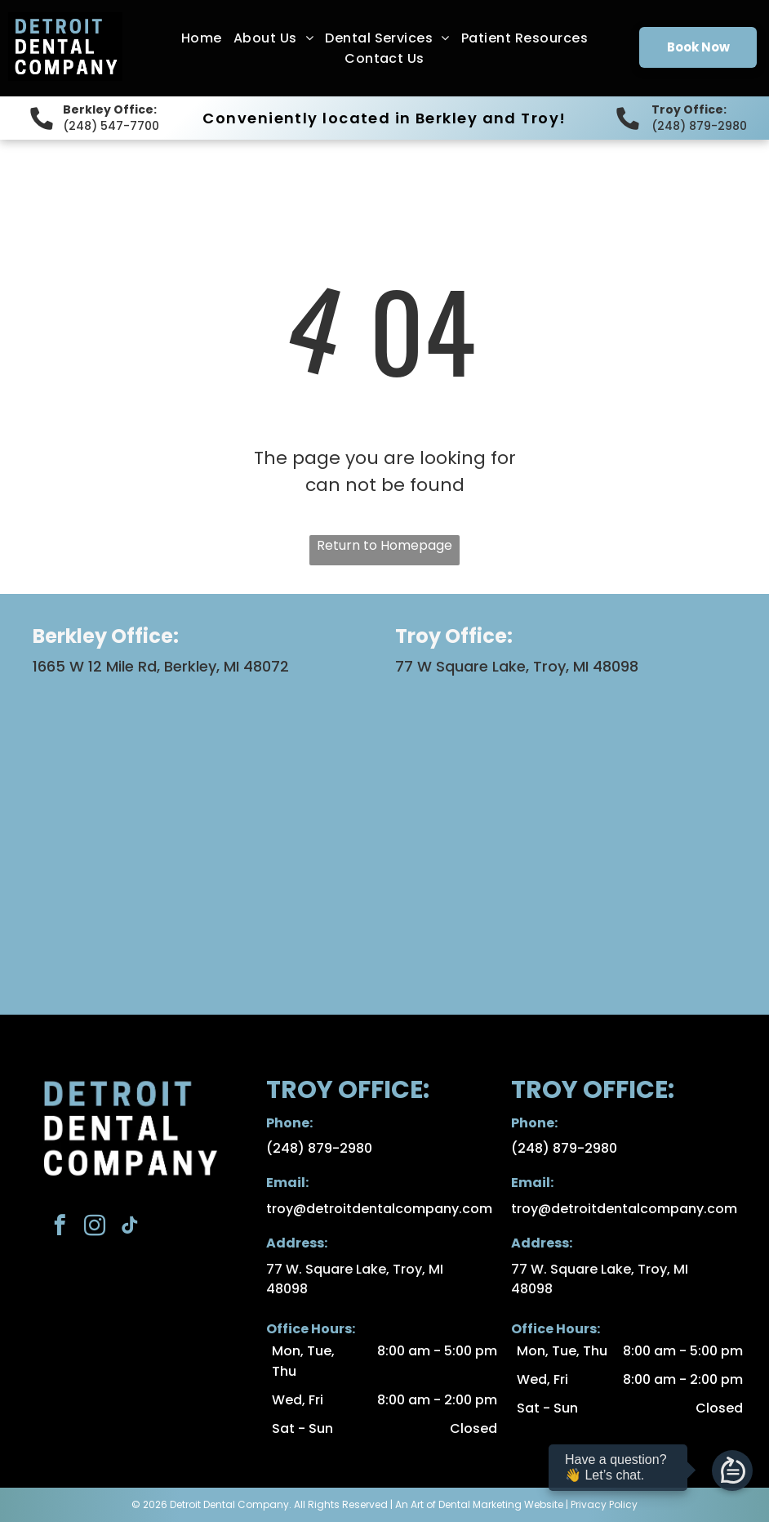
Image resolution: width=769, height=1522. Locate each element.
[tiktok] (129, 1228)
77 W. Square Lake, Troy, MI (354, 1269)
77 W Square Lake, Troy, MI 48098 (516, 666)
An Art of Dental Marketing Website (479, 1504)
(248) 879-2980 (699, 126)
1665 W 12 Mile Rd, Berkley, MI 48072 (161, 666)
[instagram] (94, 1228)
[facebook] (59, 1228)
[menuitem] (202, 38)
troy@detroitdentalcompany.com (379, 1208)
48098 (287, 1288)
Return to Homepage (384, 545)
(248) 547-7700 (111, 126)
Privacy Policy (604, 1504)
